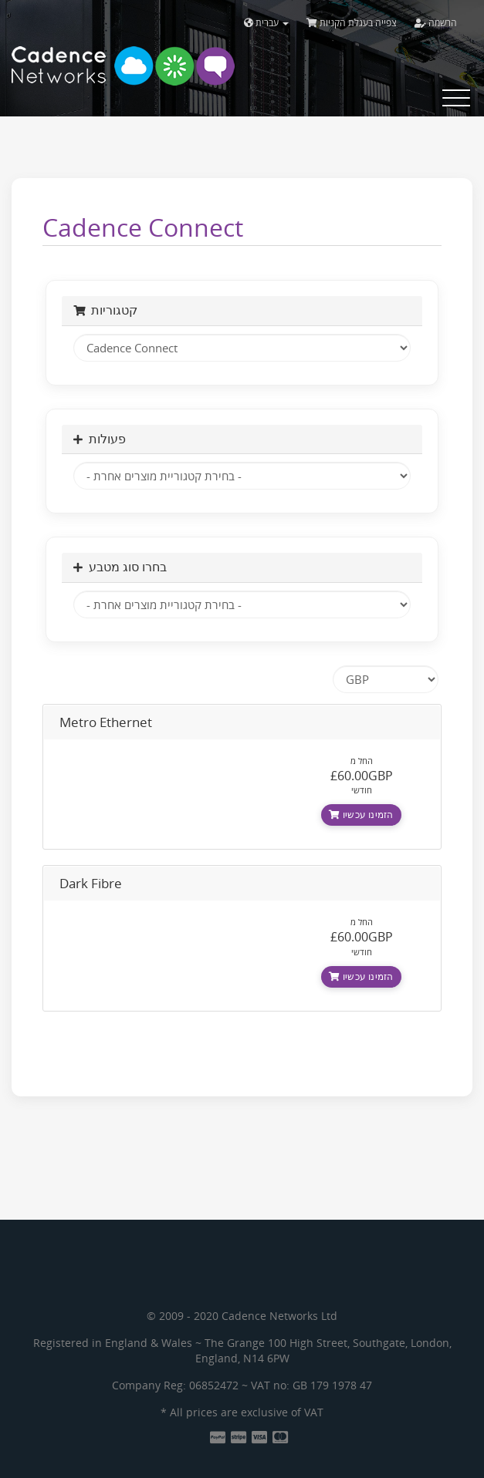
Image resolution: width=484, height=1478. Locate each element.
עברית (266, 22)
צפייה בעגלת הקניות (351, 22)
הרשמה (436, 22)
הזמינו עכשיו (361, 814)
